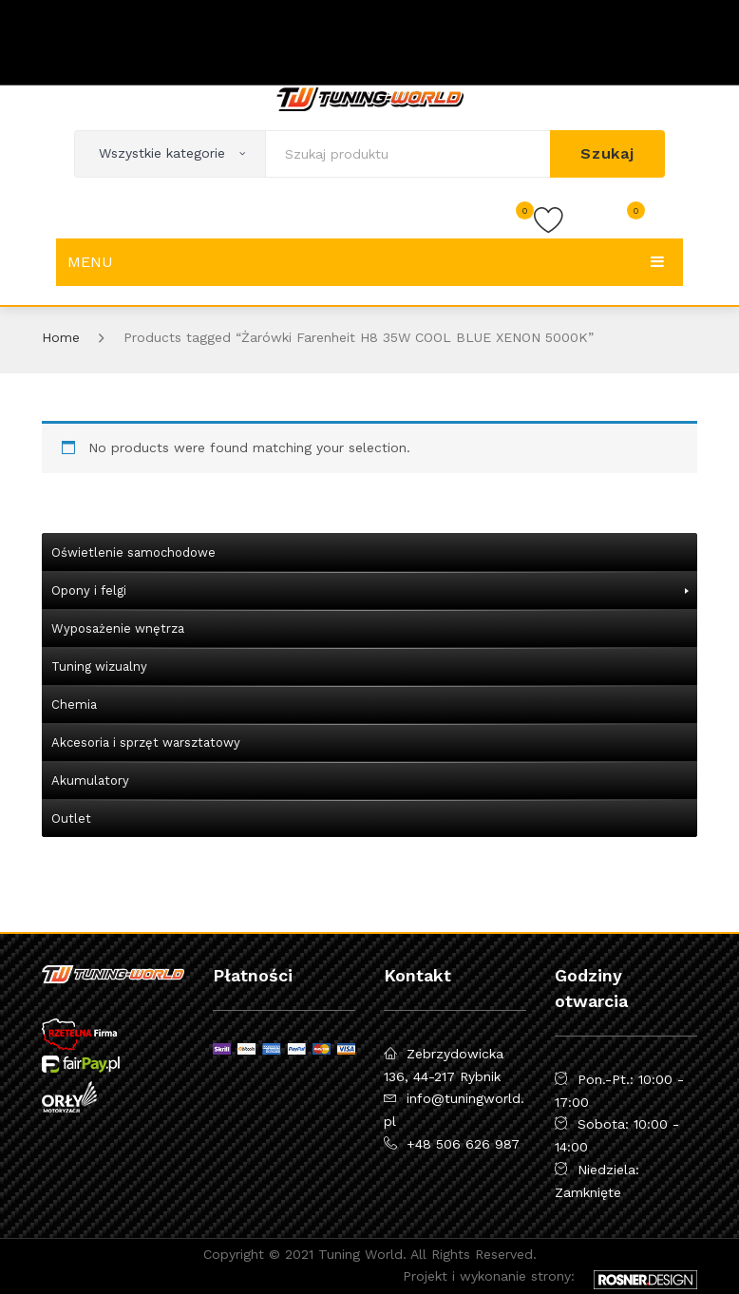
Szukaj (607, 153)
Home (61, 337)
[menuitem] (369, 552)
